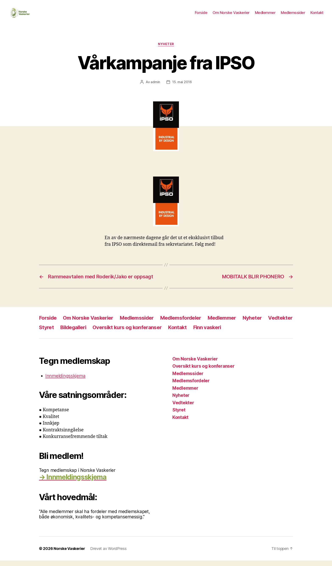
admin (155, 87)
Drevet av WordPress (108, 554)
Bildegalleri (73, 333)
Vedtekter (280, 323)
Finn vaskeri (207, 333)
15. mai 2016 (182, 87)
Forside (201, 15)
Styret (46, 333)
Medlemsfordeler (180, 323)
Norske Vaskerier (69, 554)
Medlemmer (265, 15)
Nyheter (166, 50)
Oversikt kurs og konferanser (127, 333)
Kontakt (317, 15)
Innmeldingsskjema (65, 381)
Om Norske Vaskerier (231, 15)
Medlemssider (293, 15)
